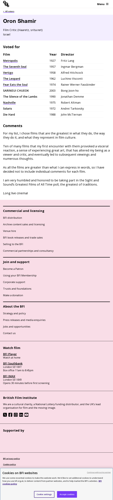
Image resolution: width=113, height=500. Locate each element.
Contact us (9, 333)
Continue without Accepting (99, 474)
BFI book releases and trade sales (23, 237)
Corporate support (14, 282)
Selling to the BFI (13, 244)
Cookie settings (44, 495)
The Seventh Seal (15, 66)
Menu (102, 4)
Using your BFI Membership (19, 275)
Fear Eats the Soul (15, 84)
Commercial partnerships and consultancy (28, 250)
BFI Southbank (13, 363)
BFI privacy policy (11, 458)
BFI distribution (12, 217)
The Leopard (11, 78)
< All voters (8, 11)
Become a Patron (13, 269)
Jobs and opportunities (16, 326)
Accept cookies (67, 495)
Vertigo (8, 72)
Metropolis (10, 60)
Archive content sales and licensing (24, 224)
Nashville (9, 102)
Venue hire (9, 231)
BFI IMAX (9, 376)
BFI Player (10, 354)
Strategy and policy (14, 313)
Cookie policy (9, 464)
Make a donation (13, 295)
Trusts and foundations (17, 288)
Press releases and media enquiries (24, 320)
